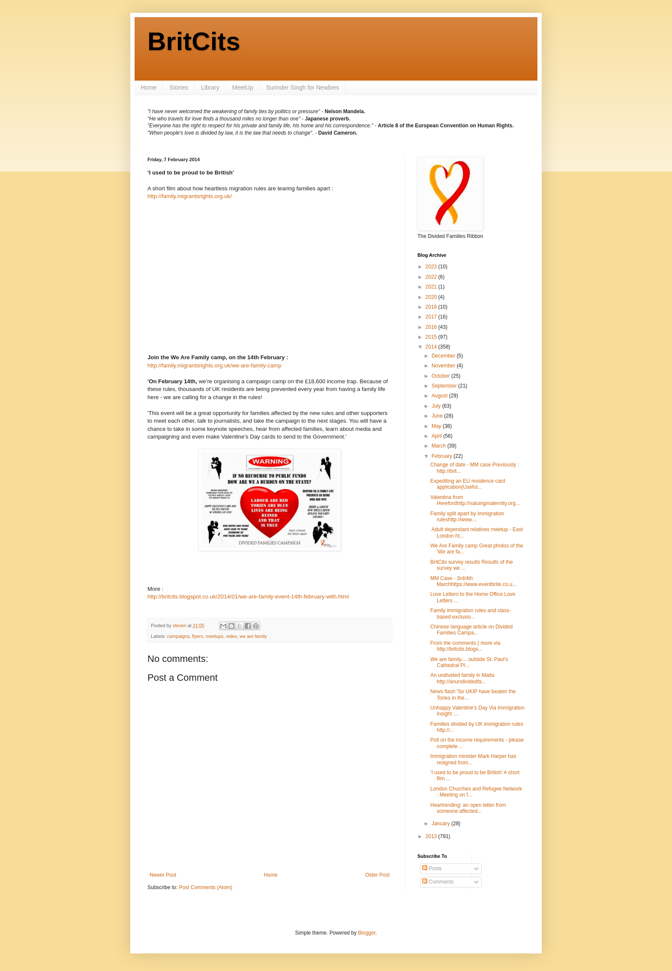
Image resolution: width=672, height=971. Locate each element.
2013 (432, 836)
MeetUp (242, 87)
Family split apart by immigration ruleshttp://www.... (467, 517)
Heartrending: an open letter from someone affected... (468, 808)
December (444, 356)
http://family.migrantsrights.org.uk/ (189, 196)
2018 (432, 307)
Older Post (377, 875)
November (444, 366)
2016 (432, 327)
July (437, 406)
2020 (432, 297)
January (441, 824)
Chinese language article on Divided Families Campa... (471, 630)
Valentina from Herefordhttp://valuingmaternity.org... (475, 500)
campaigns (178, 636)
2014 (432, 347)
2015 (432, 337)
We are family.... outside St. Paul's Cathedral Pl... (469, 662)
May (437, 426)
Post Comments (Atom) (205, 887)
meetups (214, 636)
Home (148, 87)
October (441, 376)
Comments (437, 882)
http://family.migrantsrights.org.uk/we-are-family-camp (214, 365)
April (437, 436)
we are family (253, 636)
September (445, 386)
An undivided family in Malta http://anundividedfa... (462, 678)
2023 (432, 267)
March (439, 446)
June (438, 416)
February (442, 456)
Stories (178, 87)
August (440, 396)
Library (210, 87)
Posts (431, 869)
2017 (432, 317)
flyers (197, 636)
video (231, 636)
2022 (432, 277)
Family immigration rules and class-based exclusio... (470, 613)
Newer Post (163, 875)
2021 (432, 287)
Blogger (366, 933)
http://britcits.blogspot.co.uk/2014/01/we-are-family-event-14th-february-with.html (248, 596)
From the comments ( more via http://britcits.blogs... (465, 646)
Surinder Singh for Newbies (302, 87)
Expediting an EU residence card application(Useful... (467, 484)
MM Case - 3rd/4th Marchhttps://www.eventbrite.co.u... (473, 581)
